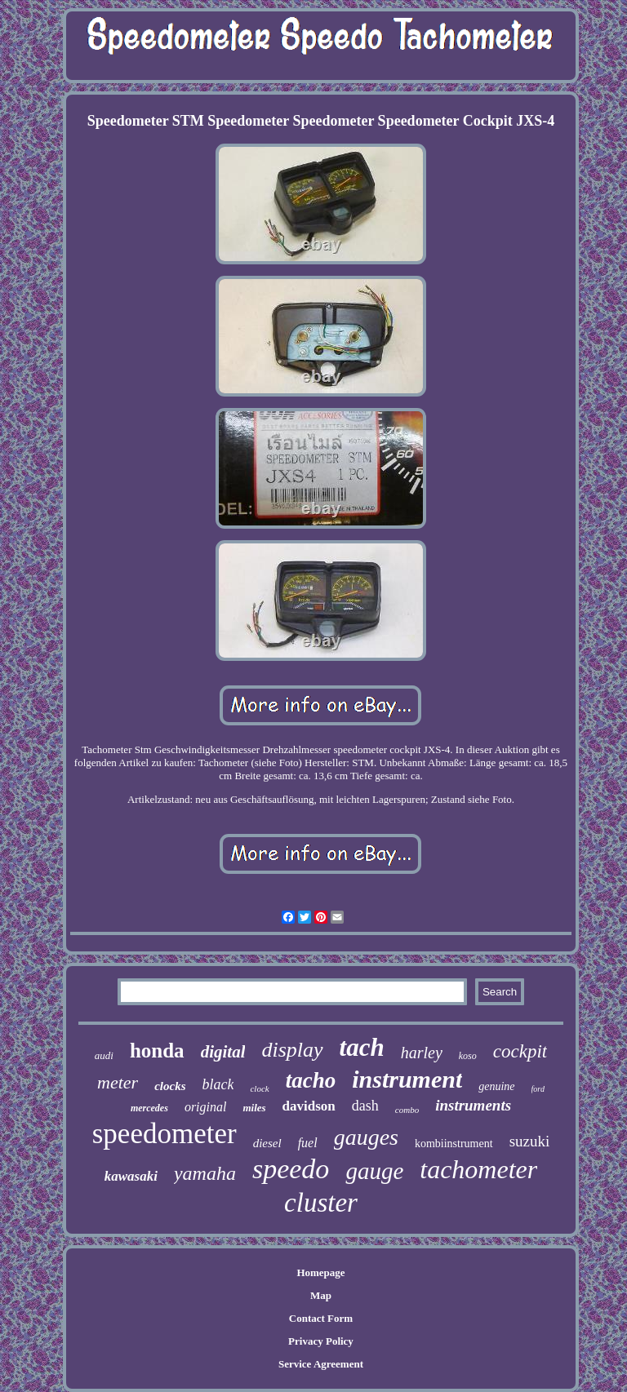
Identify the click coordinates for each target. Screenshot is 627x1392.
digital (223, 1052)
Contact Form (321, 1318)
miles (253, 1108)
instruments (473, 1105)
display (291, 1050)
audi (104, 1055)
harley (421, 1053)
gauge (374, 1171)
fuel (308, 1143)
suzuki (529, 1141)
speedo (290, 1169)
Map (320, 1295)
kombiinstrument (454, 1143)
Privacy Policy (321, 1341)
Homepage (320, 1272)
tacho (311, 1080)
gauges (366, 1137)
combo (407, 1110)
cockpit (520, 1051)
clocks (169, 1086)
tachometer (478, 1169)
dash (365, 1105)
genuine (496, 1086)
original (206, 1107)
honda (157, 1051)
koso (468, 1056)
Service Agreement (320, 1364)
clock (259, 1088)
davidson (309, 1106)
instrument (407, 1079)
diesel (267, 1143)
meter (117, 1082)
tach (362, 1047)
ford (538, 1088)
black (218, 1084)
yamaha (205, 1173)
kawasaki (131, 1176)
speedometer (164, 1134)
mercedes (149, 1108)
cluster (321, 1202)
